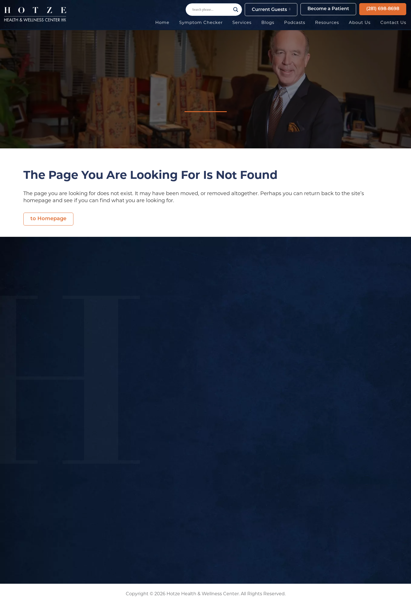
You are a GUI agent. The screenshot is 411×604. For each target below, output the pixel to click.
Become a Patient (328, 9)
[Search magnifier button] (236, 10)
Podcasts (294, 22)
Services (241, 22)
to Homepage (48, 219)
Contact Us (393, 22)
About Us (359, 22)
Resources (327, 22)
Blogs (267, 22)
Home (162, 22)
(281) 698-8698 (382, 9)
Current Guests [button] (269, 10)
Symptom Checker (201, 22)
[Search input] (211, 10)
